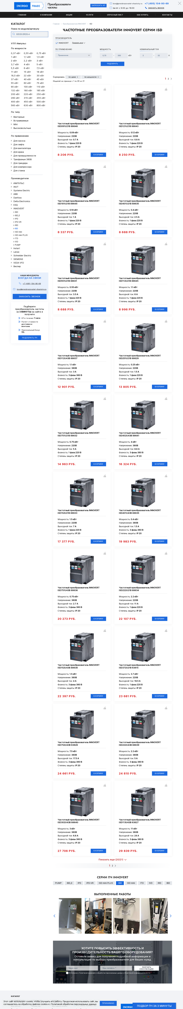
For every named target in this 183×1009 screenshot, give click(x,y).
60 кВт (27, 83)
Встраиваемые (20, 120)
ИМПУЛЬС (18, 183)
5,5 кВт (15, 68)
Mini (15, 124)
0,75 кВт (41, 53)
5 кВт (40, 64)
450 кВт (28, 101)
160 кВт (28, 90)
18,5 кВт (15, 75)
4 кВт (27, 64)
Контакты (167, 15)
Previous (54, 922)
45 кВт (40, 79)
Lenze (16, 252)
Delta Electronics (21, 201)
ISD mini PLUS (21, 235)
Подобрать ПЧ (29, 338)
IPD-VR (18, 222)
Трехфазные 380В (22, 159)
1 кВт (14, 57)
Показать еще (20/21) (111, 865)
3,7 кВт (15, 64)
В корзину (97, 155)
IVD (16, 242)
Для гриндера (20, 163)
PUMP (18, 245)
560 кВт (15, 105)
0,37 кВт (15, 53)
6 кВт (27, 68)
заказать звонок (30, 296)
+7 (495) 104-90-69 (156, 3)
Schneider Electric (22, 255)
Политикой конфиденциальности (137, 979)
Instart (16, 248)
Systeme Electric (21, 190)
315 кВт (28, 98)
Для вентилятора (22, 148)
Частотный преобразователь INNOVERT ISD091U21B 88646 (79, 125)
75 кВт (40, 83)
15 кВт (27, 72)
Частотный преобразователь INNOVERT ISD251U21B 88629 (140, 359)
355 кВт (41, 98)
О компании (46, 15)
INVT (15, 187)
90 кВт (14, 87)
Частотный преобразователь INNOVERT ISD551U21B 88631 (79, 281)
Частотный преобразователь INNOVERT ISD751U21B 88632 (79, 436)
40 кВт (27, 79)
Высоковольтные (22, 128)
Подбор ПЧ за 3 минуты (154, 1005)
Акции (69, 15)
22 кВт (27, 75)
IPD (16, 219)
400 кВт (15, 101)
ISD (16, 228)
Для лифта (18, 144)
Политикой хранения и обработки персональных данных (101, 979)
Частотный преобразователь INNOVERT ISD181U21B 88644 (79, 203)
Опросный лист (115, 15)
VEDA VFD (18, 263)
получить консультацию (146, 974)
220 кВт (28, 94)
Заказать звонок (154, 8)
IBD (16, 212)
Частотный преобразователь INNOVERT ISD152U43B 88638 (79, 670)
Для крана (18, 152)
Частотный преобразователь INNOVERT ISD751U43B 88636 (79, 592)
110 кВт (41, 87)
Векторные (18, 117)
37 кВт (14, 79)
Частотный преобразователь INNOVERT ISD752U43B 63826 (79, 748)
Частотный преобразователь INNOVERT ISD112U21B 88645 (140, 281)
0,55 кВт (28, 53)
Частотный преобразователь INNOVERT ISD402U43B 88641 (140, 436)
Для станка (19, 170)
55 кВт (14, 83)
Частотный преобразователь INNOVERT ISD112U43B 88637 (79, 359)
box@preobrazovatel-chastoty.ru (124, 4)
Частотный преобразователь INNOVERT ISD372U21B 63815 (140, 670)
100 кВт (28, 87)
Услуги (89, 15)
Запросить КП (93, 6)
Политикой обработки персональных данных (74, 1004)
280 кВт (15, 98)
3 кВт (40, 60)
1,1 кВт (27, 57)
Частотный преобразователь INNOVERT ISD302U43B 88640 (79, 826)
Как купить (142, 15)
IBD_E (17, 215)
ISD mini (18, 232)
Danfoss (17, 197)
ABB (15, 194)
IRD (16, 225)
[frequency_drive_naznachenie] (73, 55)
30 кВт (40, 75)
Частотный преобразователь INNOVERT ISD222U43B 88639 (140, 748)
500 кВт (41, 101)
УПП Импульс (18, 43)
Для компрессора (22, 167)
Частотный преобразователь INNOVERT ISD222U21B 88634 (140, 592)
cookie (29, 1001)
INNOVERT (18, 208)
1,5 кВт (40, 57)
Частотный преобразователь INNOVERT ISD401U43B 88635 (140, 514)
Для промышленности (24, 155)
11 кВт (14, 72)
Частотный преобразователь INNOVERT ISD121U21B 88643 (140, 125)
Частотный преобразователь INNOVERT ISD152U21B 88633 (79, 514)
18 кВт (40, 72)
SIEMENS (18, 259)
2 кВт (14, 60)
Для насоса (19, 141)
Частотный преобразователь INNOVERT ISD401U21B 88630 (140, 203)
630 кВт (28, 105)
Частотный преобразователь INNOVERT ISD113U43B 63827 (140, 826)
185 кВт (41, 90)
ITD (16, 238)
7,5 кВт (40, 68)
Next (170, 922)
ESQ (15, 205)
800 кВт (41, 105)
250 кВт (41, 94)
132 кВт (15, 90)
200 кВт (15, 94)
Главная (22, 15)
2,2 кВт (28, 60)
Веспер (17, 266)
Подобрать (112, 64)
